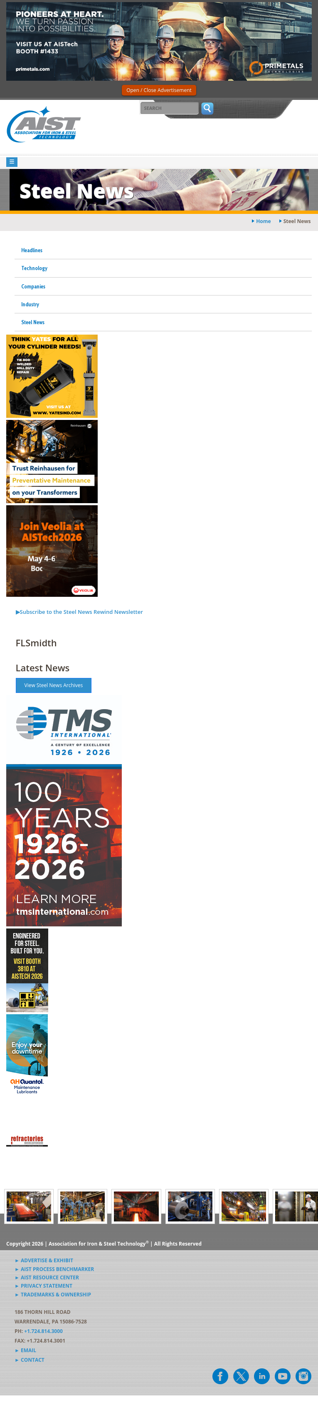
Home (263, 221)
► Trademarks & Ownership (53, 1294)
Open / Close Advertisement (159, 90)
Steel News (32, 322)
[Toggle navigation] (11, 162)
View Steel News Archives (54, 685)
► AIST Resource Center (47, 1277)
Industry (30, 304)
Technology (34, 268)
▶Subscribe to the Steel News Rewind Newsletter (79, 612)
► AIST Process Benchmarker (54, 1269)
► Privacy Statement (43, 1285)
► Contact (29, 1359)
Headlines (31, 250)
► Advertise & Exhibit (44, 1260)
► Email (25, 1350)
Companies (33, 286)
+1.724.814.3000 (43, 1331)
